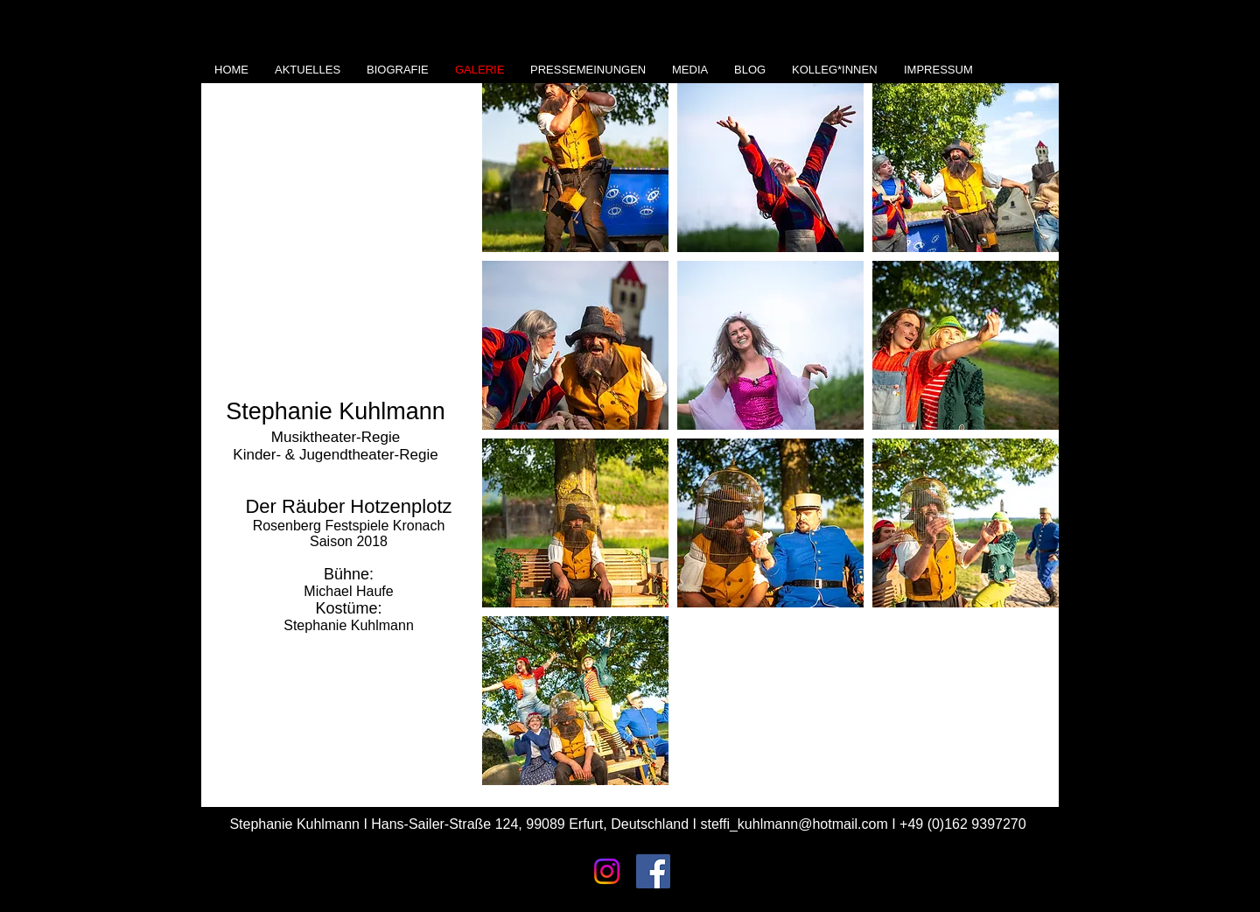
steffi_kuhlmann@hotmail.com (793, 824)
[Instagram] (607, 871)
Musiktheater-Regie (335, 437)
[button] (575, 167)
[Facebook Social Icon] (653, 871)
